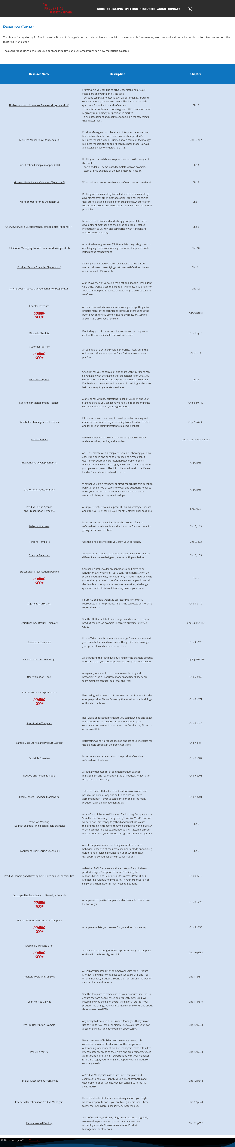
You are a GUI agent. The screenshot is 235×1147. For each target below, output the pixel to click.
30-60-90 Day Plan (39, 379)
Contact (34, 1140)
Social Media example (52, 825)
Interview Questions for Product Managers (39, 1102)
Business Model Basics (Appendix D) (39, 140)
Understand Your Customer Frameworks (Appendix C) (39, 105)
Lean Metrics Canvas (39, 1001)
